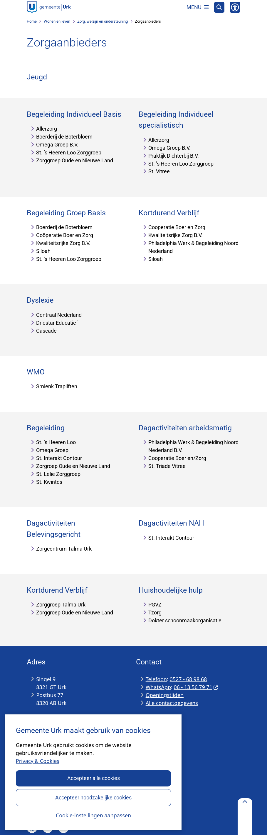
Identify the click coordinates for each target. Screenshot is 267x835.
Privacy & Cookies (37, 760)
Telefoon (156, 679)
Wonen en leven (57, 21)
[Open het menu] (198, 7)
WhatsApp (158, 687)
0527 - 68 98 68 (188, 679)
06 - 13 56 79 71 (196, 687)
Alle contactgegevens (172, 702)
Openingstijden (165, 695)
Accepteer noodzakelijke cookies (93, 797)
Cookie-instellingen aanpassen (93, 815)
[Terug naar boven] (245, 816)
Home (32, 21)
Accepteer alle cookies (93, 778)
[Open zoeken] (219, 7)
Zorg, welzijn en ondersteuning (102, 21)
